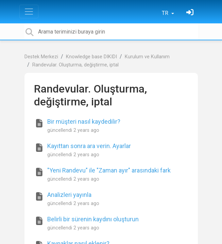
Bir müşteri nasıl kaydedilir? (83, 121)
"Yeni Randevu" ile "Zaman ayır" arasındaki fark (109, 170)
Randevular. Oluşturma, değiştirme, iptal (75, 65)
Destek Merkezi (41, 57)
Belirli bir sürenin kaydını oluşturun (93, 219)
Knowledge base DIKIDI (91, 57)
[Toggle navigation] (28, 11)
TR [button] (166, 13)
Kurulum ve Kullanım (147, 57)
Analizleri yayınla (69, 194)
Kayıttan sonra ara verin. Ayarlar (89, 145)
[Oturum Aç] (191, 13)
